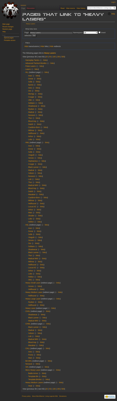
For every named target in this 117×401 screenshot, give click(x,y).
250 (58, 57)
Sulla (30, 82)
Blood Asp (32, 121)
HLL (27, 72)
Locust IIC (32, 207)
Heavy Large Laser (32, 299)
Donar (30, 79)
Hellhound (32, 133)
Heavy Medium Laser (33, 292)
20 (47, 57)
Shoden (31, 216)
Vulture (31, 173)
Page (23, 8)
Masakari (32, 194)
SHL (27, 367)
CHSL (27, 311)
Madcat (31, 112)
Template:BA (33, 376)
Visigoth (31, 155)
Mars (30, 213)
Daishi (30, 124)
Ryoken (31, 109)
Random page (7, 29)
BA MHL (28, 361)
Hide (26, 46)
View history (81, 8)
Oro (29, 91)
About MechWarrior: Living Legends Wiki (45, 396)
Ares (30, 88)
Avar (30, 76)
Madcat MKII (33, 185)
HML (27, 142)
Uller (30, 100)
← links (44, 60)
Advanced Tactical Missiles (36, 63)
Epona (30, 85)
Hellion (31, 222)
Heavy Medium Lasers (34, 382)
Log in (113, 2)
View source (70, 8)
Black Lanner (33, 167)
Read (62, 8)
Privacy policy (26, 396)
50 (50, 57)
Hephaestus (33, 161)
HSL (27, 225)
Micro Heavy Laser (32, 370)
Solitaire (31, 103)
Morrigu (31, 94)
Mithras (31, 130)
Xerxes (31, 158)
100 (54, 57)
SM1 (30, 280)
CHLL (27, 348)
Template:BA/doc (35, 379)
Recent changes (8, 27)
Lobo (30, 139)
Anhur (30, 136)
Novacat (31, 115)
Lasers (28, 69)
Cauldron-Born (34, 127)
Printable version (9, 40)
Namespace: (78, 33)
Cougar (31, 97)
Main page (6, 24)
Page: (26, 33)
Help (113, 14)
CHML (27, 324)
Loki (30, 179)
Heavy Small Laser (32, 283)
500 (62, 57)
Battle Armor (33, 373)
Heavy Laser (30, 308)
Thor (30, 118)
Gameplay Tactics (32, 60)
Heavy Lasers (30, 24)
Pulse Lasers (30, 66)
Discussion (31, 8)
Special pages (9, 38)
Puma (30, 355)
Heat (30, 386)
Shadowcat (32, 106)
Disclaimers (63, 396)
